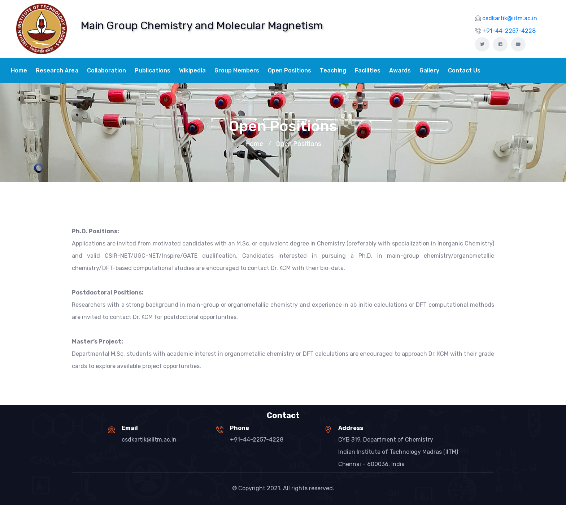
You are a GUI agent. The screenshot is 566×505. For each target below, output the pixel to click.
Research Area (57, 70)
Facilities (367, 70)
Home (19, 70)
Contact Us (464, 70)
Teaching (333, 70)
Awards (400, 70)
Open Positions (289, 70)
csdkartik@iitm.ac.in (149, 439)
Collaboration (106, 70)
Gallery (429, 70)
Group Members (236, 70)
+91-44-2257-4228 (256, 439)
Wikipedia (192, 70)
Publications (152, 70)
